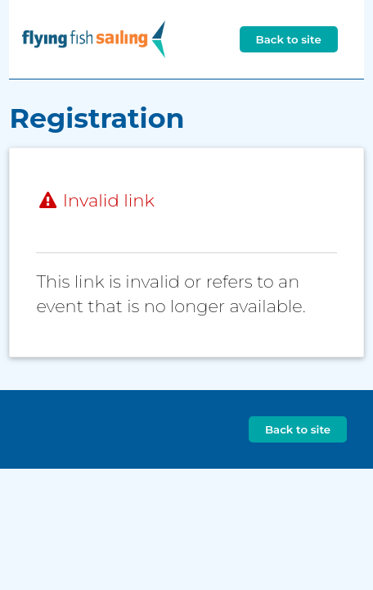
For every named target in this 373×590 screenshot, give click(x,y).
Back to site (288, 39)
